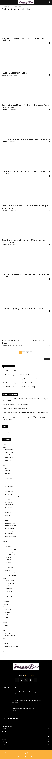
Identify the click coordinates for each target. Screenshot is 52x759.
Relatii (6, 625)
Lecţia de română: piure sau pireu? (18, 404)
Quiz (4, 638)
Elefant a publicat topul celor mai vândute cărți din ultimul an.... (26, 206)
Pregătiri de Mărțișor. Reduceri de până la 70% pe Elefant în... (24, 39)
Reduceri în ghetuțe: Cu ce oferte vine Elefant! (23, 308)
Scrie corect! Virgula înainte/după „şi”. (23, 708)
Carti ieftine (8, 633)
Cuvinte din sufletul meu (11, 646)
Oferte (4, 630)
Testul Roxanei (10, 554)
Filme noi (7, 594)
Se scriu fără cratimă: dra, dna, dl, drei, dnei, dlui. (26, 700)
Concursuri (6, 539)
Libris (6, 620)
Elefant (7, 617)
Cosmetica (9, 562)
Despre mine (10, 752)
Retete (5, 641)
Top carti (7, 515)
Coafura (8, 560)
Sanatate (7, 570)
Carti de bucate (9, 486)
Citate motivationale (10, 536)
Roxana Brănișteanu (7, 43)
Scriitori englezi (9, 452)
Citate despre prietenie (11, 531)
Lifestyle (5, 622)
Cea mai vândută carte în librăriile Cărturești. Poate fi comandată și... (25, 106)
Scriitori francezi (9, 455)
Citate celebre (8, 520)
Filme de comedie (10, 583)
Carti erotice (8, 499)
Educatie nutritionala (12, 573)
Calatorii (5, 468)
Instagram (38, 752)
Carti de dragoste (9, 491)
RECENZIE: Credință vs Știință (14, 73)
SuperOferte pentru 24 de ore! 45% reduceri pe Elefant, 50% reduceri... (23, 241)
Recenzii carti (8, 512)
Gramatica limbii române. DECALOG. (17, 408)
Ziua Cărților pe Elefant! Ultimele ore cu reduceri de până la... (25, 275)
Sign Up (28, 752)
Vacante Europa (9, 476)
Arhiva (4, 444)
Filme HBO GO (9, 588)
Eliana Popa (5, 75)
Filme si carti (8, 596)
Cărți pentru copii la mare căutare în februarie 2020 (26, 139)
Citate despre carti (10, 523)
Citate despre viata (10, 533)
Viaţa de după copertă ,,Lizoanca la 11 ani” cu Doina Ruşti (18, 383)
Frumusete (8, 557)
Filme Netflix (8, 591)
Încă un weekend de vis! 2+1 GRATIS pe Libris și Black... (23, 342)
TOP (4, 649)
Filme (4, 578)
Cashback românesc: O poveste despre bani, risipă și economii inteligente (23, 379)
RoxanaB (5, 643)
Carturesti (7, 612)
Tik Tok (26, 754)
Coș (5, 752)
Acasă (3, 6)
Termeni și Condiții (20, 752)
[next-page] (31, 352)
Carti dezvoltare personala (12, 497)
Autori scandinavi (9, 450)
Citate (4, 518)
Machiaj (8, 565)
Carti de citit (8, 489)
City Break (7, 473)
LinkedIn (45, 752)
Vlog (4, 651)
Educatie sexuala (11, 575)
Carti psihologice (9, 510)
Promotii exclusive (10, 636)
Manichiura (9, 567)
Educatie (5, 544)
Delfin (6, 615)
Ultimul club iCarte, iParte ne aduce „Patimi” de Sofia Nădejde (19, 387)
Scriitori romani (9, 457)
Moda (4, 628)
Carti (4, 481)
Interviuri (5, 604)
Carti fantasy (8, 502)
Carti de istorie (9, 494)
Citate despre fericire (10, 525)
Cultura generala (11, 549)
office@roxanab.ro (30, 675)
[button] (3, 2)
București (7, 470)
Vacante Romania (9, 478)
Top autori (8, 463)
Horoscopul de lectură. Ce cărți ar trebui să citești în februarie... (26, 172)
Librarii (5, 607)
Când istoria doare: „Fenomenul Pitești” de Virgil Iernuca (18, 375)
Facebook (20, 754)
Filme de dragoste (10, 586)
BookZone (8, 609)
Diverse (5, 541)
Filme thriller (8, 599)
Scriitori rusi (8, 460)
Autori (4, 447)
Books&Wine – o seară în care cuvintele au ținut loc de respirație (20, 371)
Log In (33, 752)
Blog (4, 465)
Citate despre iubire (10, 528)
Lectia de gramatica (12, 552)
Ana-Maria (4, 109)
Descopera (8, 546)
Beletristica (8, 484)
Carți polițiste (8, 507)
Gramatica (6, 601)
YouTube (32, 754)
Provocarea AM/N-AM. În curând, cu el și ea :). (25, 692)
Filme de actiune (9, 580)
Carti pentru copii (9, 505)
